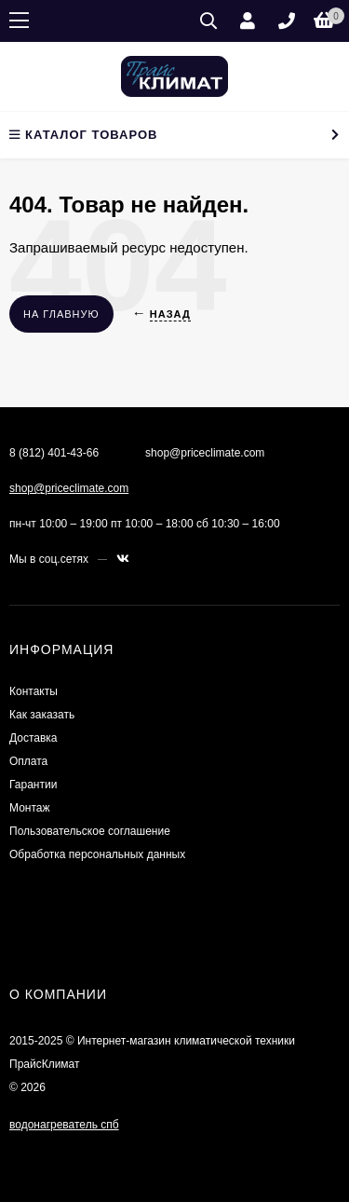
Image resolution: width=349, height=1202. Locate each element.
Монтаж (29, 807)
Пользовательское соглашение (89, 831)
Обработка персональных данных (97, 854)
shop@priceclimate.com (68, 488)
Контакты (33, 691)
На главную (61, 314)
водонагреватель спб (64, 1124)
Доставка (33, 737)
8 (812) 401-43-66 (54, 452)
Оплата (28, 761)
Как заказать (41, 714)
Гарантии (33, 784)
